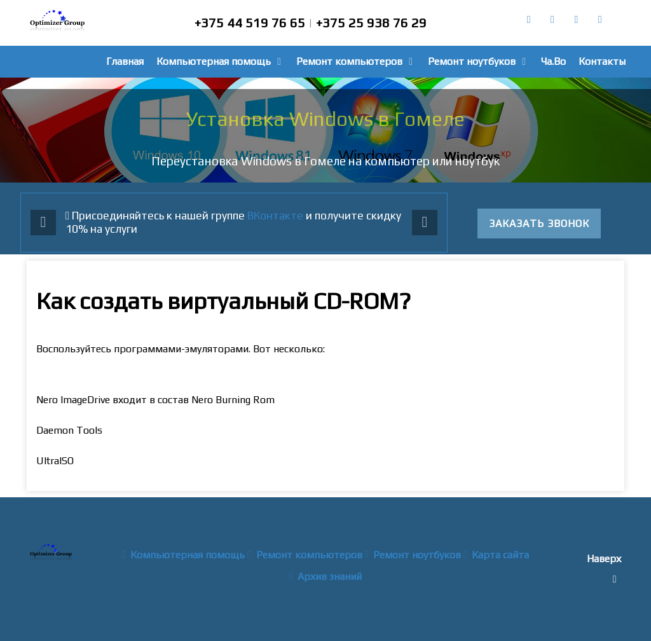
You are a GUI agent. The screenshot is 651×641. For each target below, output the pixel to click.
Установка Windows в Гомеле (325, 118)
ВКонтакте (275, 215)
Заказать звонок (539, 223)
